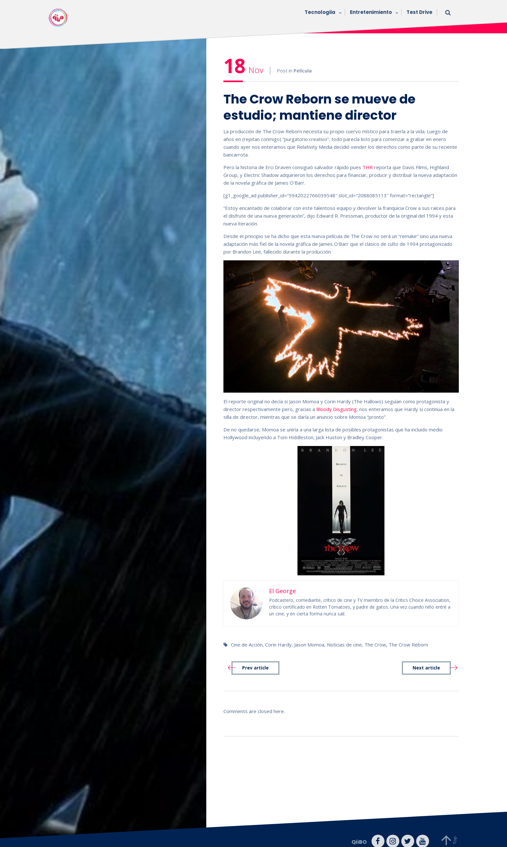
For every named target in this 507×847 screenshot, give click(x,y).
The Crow (375, 635)
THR (367, 158)
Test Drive (419, 12)
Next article (426, 659)
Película (303, 62)
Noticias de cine (344, 635)
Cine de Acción (247, 635)
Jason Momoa (309, 635)
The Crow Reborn (408, 635)
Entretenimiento (373, 13)
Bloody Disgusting (336, 400)
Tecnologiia (322, 13)
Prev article (255, 659)
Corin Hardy (278, 635)
